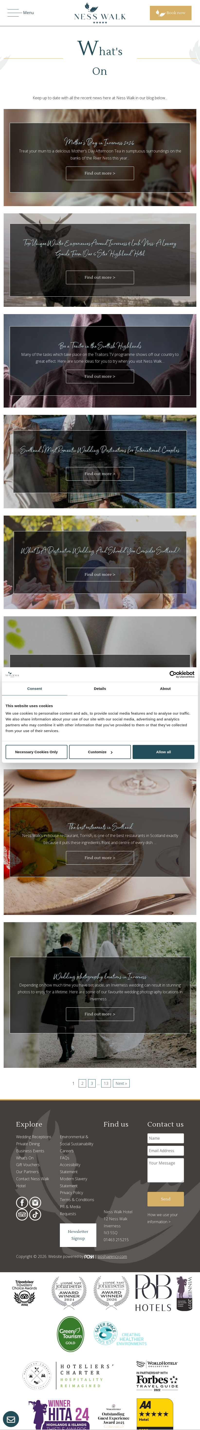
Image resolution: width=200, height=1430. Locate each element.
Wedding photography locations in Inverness (100, 976)
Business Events (30, 1151)
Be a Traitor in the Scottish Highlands (100, 346)
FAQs (64, 1158)
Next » (121, 1083)
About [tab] (165, 688)
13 (106, 1083)
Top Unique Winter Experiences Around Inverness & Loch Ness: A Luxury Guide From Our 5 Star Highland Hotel (100, 248)
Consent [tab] (34, 688)
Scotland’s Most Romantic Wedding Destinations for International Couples (100, 450)
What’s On (25, 1158)
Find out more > (100, 173)
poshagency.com (112, 1256)
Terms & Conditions (77, 1199)
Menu (21, 13)
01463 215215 (116, 1239)
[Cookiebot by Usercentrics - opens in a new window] (173, 674)
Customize (100, 752)
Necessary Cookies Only (36, 752)
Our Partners (27, 1171)
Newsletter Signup (78, 1235)
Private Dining (28, 1143)
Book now (170, 13)
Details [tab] (100, 688)
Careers (67, 1151)
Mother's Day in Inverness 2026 (100, 142)
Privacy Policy (71, 1192)
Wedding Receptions (33, 1136)
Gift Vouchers (28, 1164)
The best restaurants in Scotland (100, 827)
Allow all (163, 752)
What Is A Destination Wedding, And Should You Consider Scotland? (100, 551)
